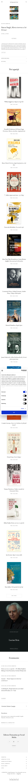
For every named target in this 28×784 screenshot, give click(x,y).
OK (14, 412)
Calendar (3, 698)
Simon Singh (6, 27)
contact (14, 745)
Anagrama (19, 773)
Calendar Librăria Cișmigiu (8, 706)
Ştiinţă (7, 33)
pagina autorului (14, 648)
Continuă (3, 52)
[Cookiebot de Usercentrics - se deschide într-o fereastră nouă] (21, 370)
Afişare (22, 408)
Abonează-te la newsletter (7, 722)
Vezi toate (14, 595)
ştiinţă (2, 33)
